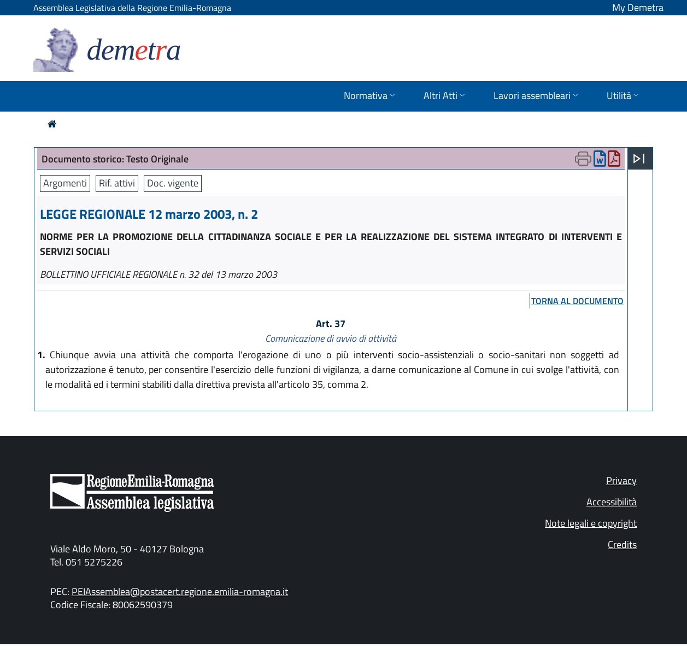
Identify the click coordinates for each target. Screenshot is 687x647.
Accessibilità (611, 501)
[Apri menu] (639, 159)
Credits (622, 544)
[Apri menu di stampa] (583, 158)
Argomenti (65, 183)
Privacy (621, 480)
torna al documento (577, 300)
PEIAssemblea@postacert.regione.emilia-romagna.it (180, 591)
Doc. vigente (172, 183)
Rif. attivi (117, 183)
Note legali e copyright (591, 523)
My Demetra (637, 7)
